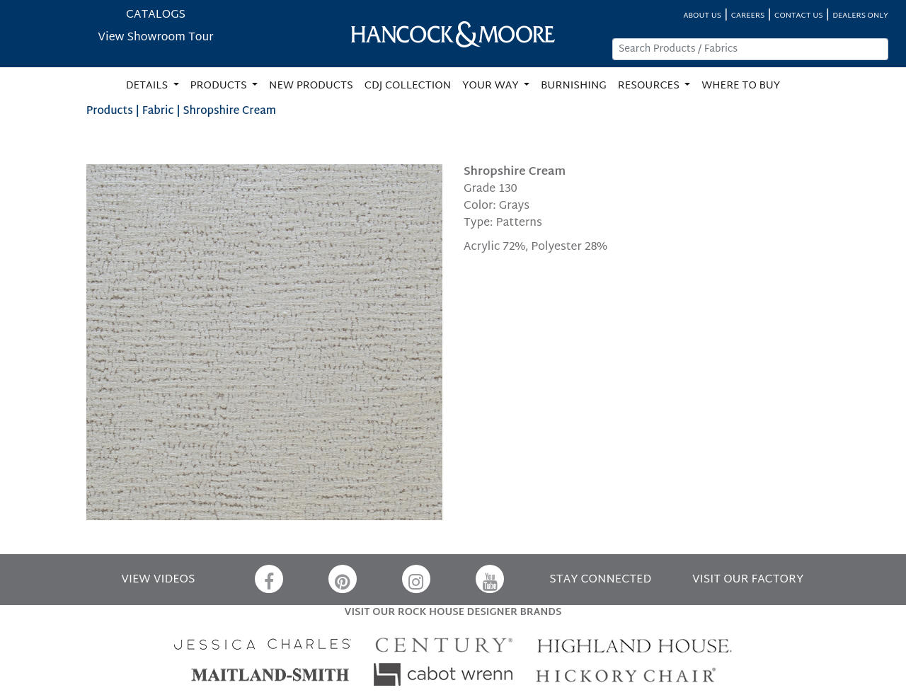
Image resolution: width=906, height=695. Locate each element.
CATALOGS (155, 15)
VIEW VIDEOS (158, 580)
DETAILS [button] (148, 86)
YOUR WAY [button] (491, 86)
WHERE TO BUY (740, 86)
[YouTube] (490, 579)
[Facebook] (269, 579)
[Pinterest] (342, 579)
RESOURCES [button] (650, 86)
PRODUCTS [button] (220, 86)
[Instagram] (416, 579)
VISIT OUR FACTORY (747, 580)
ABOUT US (702, 16)
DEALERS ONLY (860, 16)
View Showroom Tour (155, 38)
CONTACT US (798, 16)
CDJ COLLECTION (408, 86)
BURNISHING (574, 86)
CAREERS (748, 16)
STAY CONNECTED (600, 580)
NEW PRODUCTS (311, 86)
